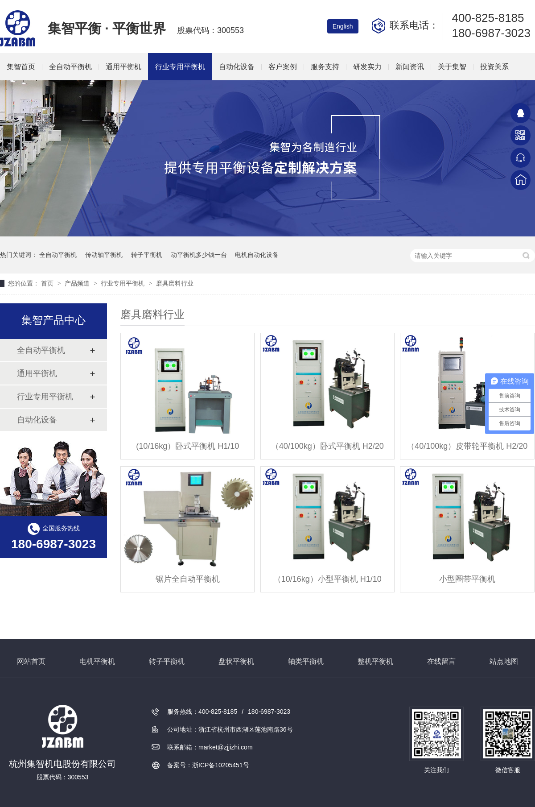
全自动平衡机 (70, 66)
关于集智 (452, 66)
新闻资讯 (409, 66)
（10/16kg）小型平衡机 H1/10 (327, 579)
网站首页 (31, 661)
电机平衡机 (97, 661)
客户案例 (282, 66)
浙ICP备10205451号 (220, 765)
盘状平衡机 (236, 661)
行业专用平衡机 (180, 66)
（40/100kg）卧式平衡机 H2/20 (327, 446)
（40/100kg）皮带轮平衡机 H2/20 (467, 446)
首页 (48, 283)
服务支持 (325, 66)
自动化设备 (237, 66)
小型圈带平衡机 (467, 579)
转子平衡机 (146, 254)
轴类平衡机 (306, 661)
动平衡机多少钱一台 (199, 254)
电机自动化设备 (257, 254)
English (343, 26)
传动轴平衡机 (104, 254)
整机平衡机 (375, 661)
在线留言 (441, 661)
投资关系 (494, 66)
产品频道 (78, 283)
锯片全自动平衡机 (188, 579)
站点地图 (504, 661)
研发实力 (367, 66)
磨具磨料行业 (174, 283)
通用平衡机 (123, 66)
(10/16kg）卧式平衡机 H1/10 (187, 446)
